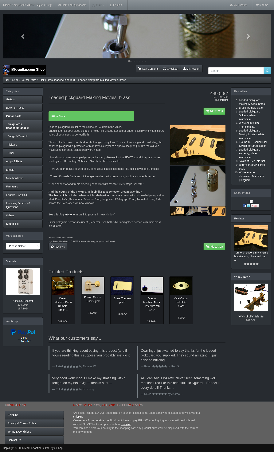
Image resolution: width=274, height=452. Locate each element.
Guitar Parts (29, 79)
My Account (191, 68)
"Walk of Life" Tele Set (251, 316)
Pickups (11, 144)
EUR (98, 5)
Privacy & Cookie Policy (22, 423)
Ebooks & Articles (16, 194)
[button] (23, 36)
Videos (10, 215)
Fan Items (12, 186)
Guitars (10, 99)
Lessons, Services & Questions (18, 205)
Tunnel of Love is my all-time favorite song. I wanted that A (251, 256)
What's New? (242, 276)
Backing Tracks (15, 107)
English (117, 5)
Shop (15, 79)
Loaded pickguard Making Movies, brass (102, 79)
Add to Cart (214, 111)
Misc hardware (14, 178)
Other (10, 153)
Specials (11, 261)
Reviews (58, 246)
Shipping (13, 414)
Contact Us (14, 440)
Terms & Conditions (19, 431)
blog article (65, 214)
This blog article (58, 195)
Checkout (170, 68)
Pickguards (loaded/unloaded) (57, 79)
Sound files (12, 223)
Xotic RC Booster (23, 300)
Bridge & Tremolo (17, 136)
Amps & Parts (14, 161)
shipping (224, 100)
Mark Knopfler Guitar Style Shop (27, 5)
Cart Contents (148, 68)
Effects (10, 169)
